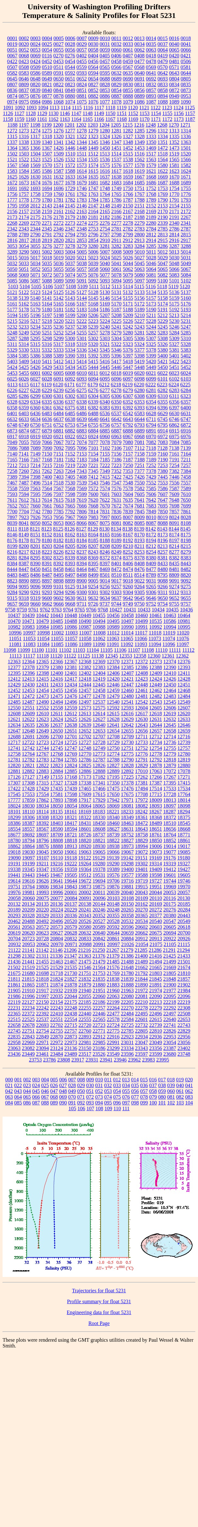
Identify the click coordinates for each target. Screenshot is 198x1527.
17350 (113, 782)
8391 (47, 563)
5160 (186, 298)
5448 (139, 367)
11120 (56, 656)
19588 (141, 875)
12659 (183, 731)
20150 (127, 904)
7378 (151, 471)
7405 (70, 477)
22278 (141, 1008)
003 (36, 1079)
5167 (81, 303)
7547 (116, 482)
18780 (14, 840)
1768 (151, 194)
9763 (56, 609)
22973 (70, 1042)
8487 (47, 575)
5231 (186, 321)
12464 (169, 690)
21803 (155, 973)
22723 (99, 1025)
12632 (169, 719)
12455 (56, 690)
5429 (47, 367)
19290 (113, 863)
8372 (105, 557)
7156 (116, 454)
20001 (70, 892)
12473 (42, 696)
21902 (183, 984)
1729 (70, 188)
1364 (12, 148)
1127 (19, 113)
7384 (186, 471)
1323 (93, 136)
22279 (155, 1008)
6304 (93, 396)
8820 (186, 575)
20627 (56, 932)
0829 (116, 84)
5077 (105, 275)
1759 (47, 194)
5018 (47, 257)
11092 (127, 644)
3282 (116, 246)
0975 (24, 102)
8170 (139, 534)
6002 (47, 373)
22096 (183, 996)
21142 (42, 950)
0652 (81, 78)
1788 (139, 200)
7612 (24, 500)
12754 (155, 748)
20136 (56, 904)
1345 (93, 142)
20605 (169, 927)
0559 (81, 67)
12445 (99, 684)
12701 (70, 736)
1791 (174, 200)
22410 (56, 1013)
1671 (186, 177)
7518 (58, 482)
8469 (105, 569)
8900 (81, 580)
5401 (174, 355)
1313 (174, 130)
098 (135, 1102)
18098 (183, 806)
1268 (162, 125)
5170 (116, 303)
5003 (58, 252)
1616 (105, 171)
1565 (174, 159)
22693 (42, 1025)
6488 (93, 413)
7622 (105, 500)
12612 (70, 713)
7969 (81, 517)
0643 (174, 73)
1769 (163, 194)
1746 (81, 188)
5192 (174, 309)
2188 (139, 217)
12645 (169, 725)
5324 (139, 344)
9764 (68, 609)
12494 (56, 702)
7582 (139, 488)
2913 (139, 240)
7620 (93, 500)
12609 (28, 713)
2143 (47, 205)
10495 (113, 621)
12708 (113, 736)
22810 (155, 1031)
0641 (151, 73)
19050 (56, 852)
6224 (174, 384)
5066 (174, 269)
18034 (42, 806)
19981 (28, 892)
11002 (57, 632)
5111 (94, 286)
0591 (58, 73)
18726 (84, 834)
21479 (99, 961)
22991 (113, 1042)
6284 (186, 390)
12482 (155, 696)
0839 (35, 90)
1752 (151, 188)
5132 (128, 292)
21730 (70, 973)
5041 (116, 263)
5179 (35, 309)
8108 (186, 523)
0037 (163, 44)
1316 (24, 136)
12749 (99, 748)
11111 (175, 650)
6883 (81, 430)
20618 (183, 927)
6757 (116, 425)
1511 (81, 153)
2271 (47, 223)
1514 (116, 153)
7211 (186, 459)
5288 (24, 338)
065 (27, 1097)
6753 (70, 425)
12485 (14, 702)
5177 (12, 309)
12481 (141, 696)
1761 (70, 194)
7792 (70, 511)
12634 (14, 725)
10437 (14, 615)
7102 (105, 448)
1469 (151, 148)
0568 (139, 67)
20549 (183, 921)
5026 (128, 257)
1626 (24, 177)
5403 (12, 361)
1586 (47, 171)
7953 (47, 517)
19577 (127, 875)
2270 (35, 223)
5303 (105, 338)
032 (108, 1085)
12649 (42, 731)
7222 (105, 465)
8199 (12, 546)
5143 (70, 298)
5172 (139, 303)
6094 (93, 379)
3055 (35, 246)
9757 (186, 604)
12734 (155, 742)
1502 (12, 153)
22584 (127, 1019)
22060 (99, 996)
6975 (174, 436)
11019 (169, 632)
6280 (139, 390)
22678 (28, 1025)
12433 (56, 684)
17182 (99, 777)
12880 (183, 765)
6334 (35, 402)
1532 (70, 159)
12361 (168, 656)
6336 (58, 402)
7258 (12, 471)
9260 (128, 586)
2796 (93, 234)
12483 (169, 696)
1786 (116, 200)
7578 (128, 488)
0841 (58, 90)
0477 (139, 61)
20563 (28, 927)
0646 (24, 78)
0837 (24, 90)
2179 (70, 217)
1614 (81, 171)
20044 (155, 892)
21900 (169, 984)
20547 (169, 921)
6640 (93, 419)
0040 (174, 44)
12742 (28, 748)
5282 (151, 332)
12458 (99, 690)
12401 (70, 673)
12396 (28, 673)
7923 (24, 517)
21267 (112, 950)
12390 (169, 667)
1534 (81, 159)
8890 (24, 580)
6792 (128, 425)
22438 (70, 1013)
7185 (105, 459)
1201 (70, 125)
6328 (12, 402)
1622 (163, 171)
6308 (139, 396)
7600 (93, 494)
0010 (105, 38)
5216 (24, 321)
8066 (81, 523)
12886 (84, 771)
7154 (93, 454)
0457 (105, 61)
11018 (155, 632)
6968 (139, 436)
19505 (70, 875)
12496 (70, 702)
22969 (28, 1042)
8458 (58, 569)
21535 (70, 967)
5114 (128, 286)
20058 (14, 898)
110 (117, 1108)
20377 (155, 915)
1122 (155, 107)
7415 (105, 477)
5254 (70, 332)
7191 (174, 459)
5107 (59, 286)
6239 (58, 390)
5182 (70, 309)
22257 (99, 1008)
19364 (84, 869)
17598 (70, 794)
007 (72, 1079)
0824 (81, 84)
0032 (116, 44)
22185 (84, 1002)
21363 (84, 956)
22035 (56, 996)
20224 (56, 909)
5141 (47, 298)
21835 (99, 979)
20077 (56, 898)
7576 (116, 488)
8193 (139, 540)
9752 (151, 604)
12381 (70, 667)
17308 (28, 782)
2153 (163, 205)
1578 (139, 165)
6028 (47, 379)
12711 (141, 736)
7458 (186, 477)
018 (171, 1079)
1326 (116, 136)
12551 (28, 707)
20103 (113, 898)
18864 (28, 846)
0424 (35, 61)
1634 (81, 177)
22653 (183, 1019)
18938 (113, 846)
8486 (35, 575)
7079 (116, 442)
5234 (35, 327)
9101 (58, 586)
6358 (12, 407)
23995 (162, 1059)
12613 (84, 713)
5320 (93, 344)
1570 (47, 165)
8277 (174, 552)
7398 (35, 477)
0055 (58, 50)
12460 (127, 690)
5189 (139, 309)
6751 (47, 425)
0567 (128, 67)
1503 (24, 153)
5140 (35, 298)
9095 (24, 586)
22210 (141, 1002)
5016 (24, 257)
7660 (35, 505)
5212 (163, 315)
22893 (84, 1036)
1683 (116, 182)
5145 (93, 298)
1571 (58, 165)
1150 (110, 113)
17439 (70, 788)
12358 (139, 656)
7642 (151, 500)
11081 (15, 644)
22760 (84, 1031)
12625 (70, 719)
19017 (183, 846)
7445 (163, 477)
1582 (186, 165)
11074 (168, 638)
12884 (56, 771)
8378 (139, 557)
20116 (169, 898)
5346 (116, 350)
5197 (47, 315)
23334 (127, 1048)
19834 (56, 886)
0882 (93, 96)
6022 (163, 373)
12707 (99, 736)
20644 (113, 932)
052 (99, 1091)
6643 (128, 419)
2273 (70, 223)
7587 (174, 488)
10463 (169, 615)
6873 (12, 430)
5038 (81, 263)
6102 (174, 379)
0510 (47, 67)
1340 (47, 142)
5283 (163, 332)
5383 (186, 350)
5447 (128, 367)
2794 (70, 234)
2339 (163, 223)
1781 (58, 200)
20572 (42, 927)
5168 (93, 303)
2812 (151, 234)
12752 (141, 748)
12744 (42, 748)
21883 (113, 984)
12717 (14, 742)
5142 (58, 298)
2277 (116, 223)
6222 (151, 384)
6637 (58, 419)
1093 (31, 107)
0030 (93, 44)
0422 (12, 61)
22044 (70, 996)
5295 (35, 338)
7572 (93, 488)
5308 (163, 338)
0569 (151, 67)
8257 (163, 552)
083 (189, 1097)
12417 (70, 679)
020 (189, 1079)
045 (36, 1091)
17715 (155, 794)
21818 (42, 979)
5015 (12, 257)
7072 (70, 442)
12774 (113, 754)
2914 (151, 240)
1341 (58, 142)
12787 (99, 759)
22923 (127, 1036)
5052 (35, 269)
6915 (174, 430)
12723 (42, 742)
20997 (113, 944)
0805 (186, 78)
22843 (28, 1036)
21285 (141, 950)
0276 (70, 55)
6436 (35, 413)
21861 (14, 984)
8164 (93, 534)
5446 (116, 367)
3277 (58, 246)
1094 (43, 107)
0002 (24, 38)
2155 (186, 205)
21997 (42, 996)
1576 (116, 165)
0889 (139, 96)
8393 (70, 563)
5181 (58, 309)
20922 (169, 938)
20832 (70, 938)
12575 (99, 707)
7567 (58, 488)
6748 (12, 425)
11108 (147, 650)
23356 (155, 1048)
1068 (58, 102)
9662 (47, 604)
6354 (151, 402)
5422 (174, 361)
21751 (84, 973)
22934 (141, 1036)
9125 (70, 586)
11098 (10, 650)
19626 (42, 881)
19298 (127, 863)
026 (54, 1085)
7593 (12, 494)
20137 (70, 904)
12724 (56, 742)
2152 (151, 205)
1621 (151, 171)
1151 (122, 113)
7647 (163, 500)
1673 (24, 182)
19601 (169, 875)
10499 (141, 621)
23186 (99, 1048)
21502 (14, 967)
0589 (47, 73)
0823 (70, 84)
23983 (148, 1059)
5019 (58, 257)
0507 (12, 67)
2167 (128, 211)
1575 (105, 165)
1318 (47, 136)
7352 (116, 471)
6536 (105, 413)
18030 (28, 806)
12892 (127, 771)
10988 (99, 627)
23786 (49, 1059)
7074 (81, 442)
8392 (58, 563)
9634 (105, 598)
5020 (70, 257)
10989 (113, 627)
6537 (116, 413)
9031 (151, 580)
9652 (174, 598)
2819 (47, 240)
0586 (35, 73)
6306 (116, 396)
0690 (128, 78)
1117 (99, 107)
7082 (151, 442)
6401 (12, 413)
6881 (58, 430)
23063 (14, 1048)
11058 (85, 638)
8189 (116, 540)
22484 (127, 1013)
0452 (47, 61)
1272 (12, 130)
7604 (128, 494)
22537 (42, 1019)
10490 (84, 621)
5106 (48, 286)
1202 (81, 125)
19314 (155, 863)
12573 (84, 707)
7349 (105, 471)
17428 (28, 788)
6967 (128, 436)
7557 (186, 482)
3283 (128, 246)
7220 (81, 465)
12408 (141, 673)
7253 (163, 465)
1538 (128, 159)
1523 (35, 159)
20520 (70, 921)
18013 (169, 800)
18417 (70, 823)
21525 (42, 967)
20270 (141, 909)
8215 (186, 546)
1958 (24, 205)
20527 (99, 921)
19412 (169, 869)
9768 (103, 609)
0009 (93, 38)
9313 (186, 592)
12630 (141, 719)
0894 (163, 96)
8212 (151, 546)
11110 (161, 650)
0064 (163, 50)
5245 (163, 327)
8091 (174, 523)
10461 (155, 615)
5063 (139, 269)
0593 (81, 73)
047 (54, 1091)
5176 (186, 303)
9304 (128, 592)
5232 (12, 327)
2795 (81, 234)
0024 (35, 44)
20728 (42, 938)
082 (180, 1097)
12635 (28, 725)
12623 (42, 719)
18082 (141, 806)
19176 (169, 857)
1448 (81, 148)
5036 (58, 263)
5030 (174, 257)
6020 (139, 373)
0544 (70, 67)
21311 (42, 956)
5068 (12, 275)
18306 (28, 817)
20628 (70, 932)
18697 (42, 834)
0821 (47, 84)
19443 (28, 875)
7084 (174, 442)
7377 (139, 471)
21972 (141, 990)
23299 (113, 1048)
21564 (99, 967)
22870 (56, 1036)
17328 (70, 782)
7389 (12, 477)
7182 (70, 459)
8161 (58, 534)
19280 (99, 863)
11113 (15, 656)
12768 (56, 754)
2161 (58, 211)
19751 (14, 886)
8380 (151, 557)
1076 (93, 102)
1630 (35, 177)
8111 (12, 529)
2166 (116, 211)
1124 (178, 107)
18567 (42, 829)
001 (18, 1079)
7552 (151, 482)
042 (9, 1091)
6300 (47, 396)
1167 (110, 119)
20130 (183, 898)
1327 (128, 136)
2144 (58, 205)
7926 (35, 517)
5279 (116, 332)
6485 (70, 413)
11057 (71, 638)
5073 (58, 275)
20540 (155, 921)
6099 (151, 379)
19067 (127, 852)
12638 (70, 725)
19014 (169, 846)
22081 (141, 996)
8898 (58, 580)
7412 (93, 477)
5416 (105, 361)
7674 (128, 505)
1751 (139, 188)
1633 (70, 177)
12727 (84, 742)
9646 (151, 598)
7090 (47, 448)
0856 (139, 90)
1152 (133, 113)
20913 (155, 938)
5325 (151, 344)
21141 (28, 950)
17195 (113, 777)
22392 (42, 1013)
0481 (174, 61)
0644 (186, 73)
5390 (70, 355)
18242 (141, 811)
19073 (155, 852)
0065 (174, 50)
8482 (186, 569)
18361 (141, 817)
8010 (151, 517)
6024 (186, 373)
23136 (70, 1048)
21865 (28, 984)
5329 (12, 350)
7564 (47, 488)
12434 (70, 684)
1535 (93, 159)
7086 (12, 448)
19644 (70, 881)
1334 (163, 136)
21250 (98, 950)
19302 (141, 863)
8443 (186, 563)
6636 (47, 419)
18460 (113, 823)
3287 (174, 246)
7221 (93, 465)
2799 (128, 234)
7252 (151, 465)
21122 (14, 950)
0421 (186, 55)
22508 (183, 1013)
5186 (105, 309)
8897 (47, 580)
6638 (70, 419)
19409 (155, 869)
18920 (84, 846)
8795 (163, 575)
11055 (57, 638)
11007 (85, 632)
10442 (42, 615)
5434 (70, 367)
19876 (113, 886)
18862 (14, 846)
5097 (139, 280)
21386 (127, 956)
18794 (28, 840)
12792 (155, 759)
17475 (113, 788)
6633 (24, 419)
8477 (151, 569)
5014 (186, 252)
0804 (174, 78)
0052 (24, 50)
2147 (93, 205)
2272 (58, 223)
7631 (116, 500)
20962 (42, 944)
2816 (12, 240)
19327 (183, 863)
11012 (113, 632)
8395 (93, 563)
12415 (42, 679)
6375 (70, 407)
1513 (105, 153)
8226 (58, 552)
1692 (24, 188)
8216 (12, 552)
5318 (70, 344)
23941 (106, 1059)
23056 (183, 1042)
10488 (70, 621)
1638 (116, 177)
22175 (70, 1002)
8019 (163, 517)
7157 (128, 454)
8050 (35, 523)
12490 (42, 702)
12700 (56, 736)
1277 (70, 130)
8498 (81, 575)
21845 (155, 979)
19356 (56, 869)
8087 (151, 523)
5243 (139, 327)
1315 (12, 136)
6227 (24, 390)
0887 (116, 96)
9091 (174, 580)
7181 (58, 459)
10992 (155, 627)
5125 (58, 292)
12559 (70, 707)
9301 (93, 592)
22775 (113, 1031)
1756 (12, 194)
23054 (169, 1042)
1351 (163, 142)
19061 (70, 852)
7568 (70, 488)
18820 (84, 840)
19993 (42, 892)
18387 (28, 823)
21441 (28, 961)
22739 (155, 1025)
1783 (81, 200)
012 (117, 1079)
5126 (70, 292)
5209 (128, 315)
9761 (33, 609)
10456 (113, 615)
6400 (186, 407)
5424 (12, 367)
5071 (35, 275)
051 (90, 1091)
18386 (14, 823)
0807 (12, 84)
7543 (93, 482)
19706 (113, 881)
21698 (42, 973)
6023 (174, 373)
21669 (169, 967)
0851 (81, 90)
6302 (70, 396)
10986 (70, 627)
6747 (186, 419)
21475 (84, 961)
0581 (186, 67)
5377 (139, 350)
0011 (116, 38)
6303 (81, 396)
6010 (81, 373)
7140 (12, 454)
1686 (151, 182)
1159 (19, 119)
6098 (139, 379)
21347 (70, 956)
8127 (81, 529)
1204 (104, 125)
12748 (84, 748)
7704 (24, 511)
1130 (54, 113)
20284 (183, 909)
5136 (174, 292)
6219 (127, 384)
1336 (186, 136)
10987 (84, 627)
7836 (116, 511)
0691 (139, 78)
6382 (93, 407)
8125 (58, 529)
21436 (14, 961)
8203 (47, 546)
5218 (47, 321)
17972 (141, 800)
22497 (169, 1013)
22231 (14, 1008)
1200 (58, 125)
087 (36, 1102)
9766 (91, 609)
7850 (163, 511)
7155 (105, 454)
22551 (56, 1019)
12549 (183, 702)
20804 (56, 938)
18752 (127, 834)
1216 (139, 125)
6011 (93, 373)
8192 (128, 540)
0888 (128, 96)
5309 (174, 338)
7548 (128, 482)
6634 (35, 419)
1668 (151, 177)
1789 (151, 200)
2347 (70, 228)
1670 (174, 177)
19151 (141, 857)
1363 (186, 142)
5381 (174, 350)
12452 (14, 690)
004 (45, 1079)
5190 (151, 309)
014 (135, 1079)
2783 (139, 228)
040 (180, 1085)
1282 (128, 130)
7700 (12, 511)
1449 (93, 148)
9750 (139, 604)
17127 (28, 777)
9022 (139, 580)
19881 (127, 886)
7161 (174, 454)
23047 (141, 1042)
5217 (35, 321)
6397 (174, 407)
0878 (58, 96)
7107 (128, 448)
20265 (127, 909)
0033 (128, 44)
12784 (56, 759)
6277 (105, 390)
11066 (141, 638)
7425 (128, 477)
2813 (163, 234)
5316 (47, 344)
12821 (28, 765)
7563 (35, 488)
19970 (183, 886)
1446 (70, 148)
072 (90, 1097)
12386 (141, 667)
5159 (174, 298)
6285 (12, 396)
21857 (183, 979)
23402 (183, 1048)
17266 (155, 777)
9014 (105, 580)
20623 (42, 932)
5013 (174, 252)
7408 (81, 477)
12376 (183, 661)
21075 (155, 944)
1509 (58, 153)
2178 (58, 217)
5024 (105, 257)
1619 (139, 171)
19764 (28, 886)
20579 (70, 927)
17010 (141, 771)
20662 (141, 932)
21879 (84, 984)
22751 (28, 1031)
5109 (82, 286)
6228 (35, 390)
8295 (35, 557)
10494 (99, 621)
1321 (70, 136)
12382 (84, 667)
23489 (70, 1054)
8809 (174, 575)
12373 (155, 661)
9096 (35, 586)
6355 (163, 402)
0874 (12, 96)
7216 (58, 465)
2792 (58, 234)
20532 (127, 921)
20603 (155, 927)
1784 (93, 200)
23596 (127, 1054)
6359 (24, 407)
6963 (116, 436)
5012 (163, 252)
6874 (24, 430)
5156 (139, 298)
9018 (128, 580)
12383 (99, 667)
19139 (112, 857)
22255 (84, 1008)
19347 (42, 869)
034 (126, 1085)
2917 (186, 240)
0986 (47, 102)
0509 (35, 67)
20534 (141, 921)
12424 (155, 679)
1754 (174, 188)
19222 (70, 863)
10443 (56, 615)
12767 (42, 754)
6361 (47, 407)
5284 (174, 332)
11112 (188, 650)
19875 (99, 886)
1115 (77, 107)
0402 (81, 55)
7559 (24, 488)
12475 (56, 696)
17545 (14, 794)
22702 (56, 1025)
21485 (113, 961)
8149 (24, 534)
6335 (47, 402)
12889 (113, 771)
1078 (116, 102)
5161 (12, 303)
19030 (28, 852)
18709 (56, 834)
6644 (139, 419)
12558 (56, 707)
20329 (42, 915)
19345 (28, 869)
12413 (28, 679)
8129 (93, 529)
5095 (128, 280)
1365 (24, 148)
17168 (70, 777)
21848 (169, 979)
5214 (186, 315)
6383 (105, 407)
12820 (14, 765)
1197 (24, 125)
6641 (105, 419)
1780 (47, 200)
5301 (81, 338)
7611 (12, 500)
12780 (183, 754)
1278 (81, 130)
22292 (169, 1008)
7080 (128, 442)
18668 (183, 829)
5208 (116, 315)
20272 (155, 909)
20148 (113, 904)
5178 (24, 309)
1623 (174, 171)
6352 (128, 402)
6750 (35, 425)
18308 (42, 817)
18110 (28, 811)
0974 (12, 102)
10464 (183, 615)
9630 (70, 598)
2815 (186, 234)
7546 (105, 482)
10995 (183, 627)
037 (153, 1085)
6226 (12, 390)
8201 (35, 546)
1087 (151, 102)
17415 (183, 782)
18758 (141, 834)
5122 (24, 292)
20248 (113, 909)
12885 (70, 771)
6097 (128, 379)
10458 (127, 615)
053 (108, 1091)
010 (99, 1079)
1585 (35, 171)
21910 (28, 990)
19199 (28, 863)
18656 (169, 829)
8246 (105, 552)
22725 (127, 1025)
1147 (76, 113)
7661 (47, 505)
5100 (163, 280)
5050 (12, 269)
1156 (179, 113)
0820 (35, 84)
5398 (139, 355)
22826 (169, 1031)
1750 (128, 188)
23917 (77, 1059)
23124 (56, 1048)
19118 (70, 857)
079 (153, 1097)
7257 (186, 465)
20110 (155, 898)
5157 (151, 298)
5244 (151, 327)
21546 (84, 967)
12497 (84, 702)
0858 (163, 90)
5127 (81, 292)
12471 (14, 696)
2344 (35, 228)
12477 (84, 696)
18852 (169, 840)
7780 (47, 511)
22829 (183, 1031)
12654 (113, 731)
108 (99, 1108)
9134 (81, 586)
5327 (174, 344)
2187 (128, 217)
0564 (93, 67)
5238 (81, 327)
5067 (186, 269)
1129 (42, 113)
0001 (12, 38)
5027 (139, 257)
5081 (151, 275)
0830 (128, 84)
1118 (110, 107)
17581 (56, 794)
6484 (58, 413)
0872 (174, 90)
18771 (183, 834)
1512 (93, 153)
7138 (174, 448)
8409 (151, 563)
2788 (12, 234)
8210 (128, 546)
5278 (105, 332)
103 (180, 1102)
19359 (70, 869)
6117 (35, 384)
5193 (186, 309)
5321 (105, 344)
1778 (24, 200)
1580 (163, 165)
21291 (169, 950)
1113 (54, 107)
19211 (42, 863)
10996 (15, 632)
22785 (127, 1031)
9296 (70, 592)
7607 (163, 494)
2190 (163, 217)
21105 (170, 944)
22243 (56, 1008)
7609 (174, 494)
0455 (81, 61)
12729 (113, 742)
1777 (12, 200)
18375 (183, 817)
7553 (163, 482)
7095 (70, 448)
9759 (22, 609)
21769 (113, 973)
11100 (38, 650)
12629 (127, 719)
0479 (163, 61)
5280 (128, 332)
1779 (35, 200)
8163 (81, 534)
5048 (174, 263)
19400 (127, 869)
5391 (81, 355)
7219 (70, 465)
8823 (12, 580)
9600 (47, 598)
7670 (105, 505)
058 (153, 1091)
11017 (141, 632)
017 (162, 1079)
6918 (24, 436)
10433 (144, 609)
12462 (155, 690)
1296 (151, 130)
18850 (155, 840)
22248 (70, 1008)
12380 (56, 667)
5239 (93, 327)
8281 (12, 557)
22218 (169, 1002)
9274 (174, 586)
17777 (14, 800)
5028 (151, 257)
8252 (128, 552)
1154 (156, 113)
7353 (128, 471)
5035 (47, 263)
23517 (84, 1054)
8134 (116, 529)
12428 (183, 679)
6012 (105, 373)
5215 (12, 321)
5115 (139, 286)
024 (36, 1085)
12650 (56, 731)
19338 (14, 869)
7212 (12, 465)
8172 (151, 534)
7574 (105, 488)
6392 (128, 407)
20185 (183, 904)
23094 (42, 1048)
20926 (183, 938)
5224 (105, 321)
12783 (42, 759)
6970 (151, 436)
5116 (151, 286)
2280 (151, 223)
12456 (70, 690)
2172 (186, 211)
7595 (35, 494)
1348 (128, 142)
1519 (174, 153)
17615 (99, 794)
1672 (12, 182)
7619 (81, 500)
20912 (141, 938)
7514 (47, 482)
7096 (82, 448)
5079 (128, 275)
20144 (99, 904)
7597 (58, 494)
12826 (99, 765)
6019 (128, 373)
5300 (70, 338)
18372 (169, 817)
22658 (14, 1025)
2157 (24, 211)
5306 (139, 338)
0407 (128, 55)
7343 (81, 471)
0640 (139, 73)
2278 (128, 223)
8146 (12, 534)
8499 (93, 575)
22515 (14, 1019)
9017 (116, 580)
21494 (155, 961)
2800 (139, 234)
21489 (141, 961)
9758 (10, 609)
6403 (24, 413)
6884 (93, 430)
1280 (105, 130)
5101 (174, 280)
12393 (183, 667)
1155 (167, 113)
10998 (43, 632)
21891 (155, 984)
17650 (113, 794)
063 (9, 1097)
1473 (174, 148)
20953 (28, 944)
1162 (54, 119)
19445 (42, 875)
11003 (71, 632)
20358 (127, 915)
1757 (24, 194)
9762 (45, 609)
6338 (81, 402)
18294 (183, 811)
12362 (182, 656)
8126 (70, 529)
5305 (128, 338)
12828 (127, 765)
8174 (174, 534)
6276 (93, 390)
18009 (155, 800)
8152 (47, 534)
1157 (190, 113)
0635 (128, 73)
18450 (99, 823)
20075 (42, 898)
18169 (84, 811)
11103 (79, 650)
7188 (139, 459)
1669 (163, 177)
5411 (47, 361)
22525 (28, 1019)
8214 (174, 546)
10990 (127, 627)
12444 (84, 684)
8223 (47, 552)
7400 (47, 477)
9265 (151, 586)
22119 (14, 1002)
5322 (116, 344)
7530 (70, 482)
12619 (169, 713)
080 (162, 1097)
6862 (174, 425)
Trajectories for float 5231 (99, 1290)
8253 (139, 552)
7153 (81, 454)
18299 (14, 817)
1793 (186, 200)
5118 (162, 286)
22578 (113, 1019)
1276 (58, 130)
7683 (151, 505)
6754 (81, 425)
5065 (163, 269)
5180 (47, 309)
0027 (58, 44)
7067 (58, 442)
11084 (43, 644)
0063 (151, 50)
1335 (174, 136)
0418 (151, 55)
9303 (116, 592)
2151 (139, 205)
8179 (35, 540)
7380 (163, 471)
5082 (163, 275)
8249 (116, 552)
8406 (128, 563)
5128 (93, 292)
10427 (115, 609)
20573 (56, 927)
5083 (174, 275)
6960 (105, 436)
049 (72, 1091)
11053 (29, 638)
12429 (14, 684)
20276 (169, 909)
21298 (14, 956)
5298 (47, 338)
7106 (117, 448)
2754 (105, 228)
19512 (84, 875)
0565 (105, 67)
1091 (8, 107)
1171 (156, 119)
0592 (70, 73)
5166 (70, 303)
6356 (174, 402)
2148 (105, 205)
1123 (167, 107)
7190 (163, 459)
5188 (128, 309)
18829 (141, 840)
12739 (183, 742)
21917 (42, 990)
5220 (58, 321)
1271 (185, 125)
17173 (84, 777)
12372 (141, 661)
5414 (81, 361)
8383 (186, 557)
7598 (70, 494)
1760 (58, 194)
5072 (47, 275)
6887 (116, 430)
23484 (56, 1054)
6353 (139, 402)
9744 (116, 604)
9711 (81, 604)
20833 (84, 938)
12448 (141, 684)
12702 (84, 736)
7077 (93, 442)
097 (126, 1102)
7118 (151, 448)
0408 (139, 55)
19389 (113, 869)
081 (171, 1097)
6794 (151, 425)
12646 (183, 725)
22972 (56, 1042)
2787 (186, 228)
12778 (155, 754)
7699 (186, 505)
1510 (70, 153)
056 (135, 1091)
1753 (163, 188)
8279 (186, 552)
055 (126, 1091)
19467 (56, 875)
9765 (80, 609)
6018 (116, 373)
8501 (105, 575)
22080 (127, 996)
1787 (128, 200)
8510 (116, 575)
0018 (186, 38)
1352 (174, 142)
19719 (141, 881)
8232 (70, 552)
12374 (169, 661)
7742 (35, 511)
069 (63, 1097)
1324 (105, 136)
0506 (186, 61)
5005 (81, 252)
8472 (116, 569)
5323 (128, 344)
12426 (169, 679)
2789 (24, 234)
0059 (105, 50)
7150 (47, 454)
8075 (105, 523)
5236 (58, 327)
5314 (24, 344)
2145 (70, 205)
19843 (70, 886)
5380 (163, 350)
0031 (105, 44)
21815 (28, 979)
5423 (186, 361)
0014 (151, 38)
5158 (163, 298)
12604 (141, 707)
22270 (127, 1008)
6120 (58, 384)
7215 (47, 465)
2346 (58, 228)
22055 (84, 996)
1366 (35, 148)
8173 (163, 534)
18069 (113, 806)
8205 (70, 546)
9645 (139, 598)
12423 (141, 679)
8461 (70, 569)
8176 (12, 540)
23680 (169, 1054)
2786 (174, 228)
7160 (163, 454)
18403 (56, 823)
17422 (14, 788)
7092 (59, 448)
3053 (12, 246)
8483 (12, 575)
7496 (35, 482)
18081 (127, 806)
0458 (116, 61)
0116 (47, 55)
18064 (84, 806)
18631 (127, 829)
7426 (139, 477)
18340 (113, 817)
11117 (29, 656)
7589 (186, 488)
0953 (186, 96)
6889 (139, 430)
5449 (151, 367)
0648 (35, 78)
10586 (169, 621)
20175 (169, 904)
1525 (47, 159)
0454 (70, 61)
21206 (70, 950)
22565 (99, 1019)
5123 (35, 292)
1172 (167, 119)
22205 (127, 1002)
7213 (24, 465)
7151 (58, 454)
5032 (12, 263)
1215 (127, 125)
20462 (14, 921)
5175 (174, 303)
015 (144, 1079)
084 (9, 1102)
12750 (113, 748)
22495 (141, 1013)
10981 (183, 621)
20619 (14, 932)
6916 (186, 430)
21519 (28, 967)
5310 (186, 338)
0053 (35, 50)
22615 (155, 1019)
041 (189, 1085)
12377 (14, 667)
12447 (127, 684)
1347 (116, 142)
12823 (56, 765)
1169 (133, 119)
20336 (70, 915)
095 (108, 1102)
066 (36, 1097)
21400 (141, 956)
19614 (14, 881)
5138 (12, 298)
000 (9, 1079)
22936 (155, 1036)
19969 (169, 886)
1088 (163, 102)
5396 (116, 355)
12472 (28, 696)
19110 (56, 857)
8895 (35, 580)
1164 (76, 119)
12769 (70, 754)
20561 (14, 927)
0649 (47, 78)
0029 (81, 44)
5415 (93, 361)
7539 (81, 482)
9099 (47, 586)
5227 (139, 321)
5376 (128, 350)
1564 (163, 159)
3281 (105, 246)
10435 (172, 609)
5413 (70, 361)
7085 (186, 442)
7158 (139, 454)
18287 (169, 811)
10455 (99, 615)
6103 (186, 379)
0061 (128, 50)
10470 (14, 621)
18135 (56, 811)
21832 (84, 979)
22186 (99, 1002)
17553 (28, 794)
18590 (56, 829)
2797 (105, 234)
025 (45, 1085)
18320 (56, 817)
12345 (111, 656)
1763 (93, 194)
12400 (56, 673)
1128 (31, 113)
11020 (183, 632)
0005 (58, 38)
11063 (113, 638)
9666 (58, 604)
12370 (113, 661)
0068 (24, 55)
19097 (28, 857)
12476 (70, 696)
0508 (24, 67)
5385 (24, 355)
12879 (169, 765)
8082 (128, 523)
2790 (35, 234)
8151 (35, 534)
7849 (151, 511)
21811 (14, 979)
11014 (127, 632)
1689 (186, 182)
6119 (46, 384)
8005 (116, 517)
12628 (113, 719)
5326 (163, 344)
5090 (70, 280)
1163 (65, 119)
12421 (127, 679)
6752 (58, 425)
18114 (42, 811)
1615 (93, 171)
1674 (35, 182)
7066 (47, 442)
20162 (141, 904)
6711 (151, 419)
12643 (141, 725)
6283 (174, 390)
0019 (12, 44)
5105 (36, 286)
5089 (58, 280)
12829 (141, 765)
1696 (58, 188)
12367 (70, 661)
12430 (28, 684)
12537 (99, 702)
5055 (58, 269)
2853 (81, 240)
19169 (155, 857)
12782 (28, 759)
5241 (116, 327)
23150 (84, 1048)
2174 (24, 217)
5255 (81, 332)
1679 (81, 182)
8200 (24, 546)
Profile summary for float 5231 (99, 1301)
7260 (24, 471)
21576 (113, 967)
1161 (42, 119)
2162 (70, 211)
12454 (42, 690)
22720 (84, 1025)
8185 (93, 540)
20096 (99, 898)
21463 (56, 961)
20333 (56, 915)
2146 (81, 205)
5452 (186, 367)
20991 (99, 944)
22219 (183, 1002)
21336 (56, 956)
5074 (70, 275)
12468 (183, 690)
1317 (35, 136)
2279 (139, 223)
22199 (113, 1002)
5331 (35, 350)
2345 (47, 228)
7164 (186, 454)
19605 (183, 875)
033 (117, 1085)
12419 (99, 679)
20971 (71, 944)
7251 (139, 465)
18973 (127, 846)
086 (27, 1102)
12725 (70, 742)
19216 (56, 863)
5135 (163, 292)
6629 (163, 413)
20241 (84, 909)
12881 (14, 771)
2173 (12, 217)
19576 (113, 875)
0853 (105, 90)
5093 (105, 280)
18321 (70, 817)
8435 (174, 563)
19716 (127, 881)
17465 (84, 788)
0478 (151, 61)
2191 (174, 217)
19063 (84, 852)
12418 (84, 679)
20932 (14, 944)
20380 (169, 915)
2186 (116, 217)
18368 (155, 817)
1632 (58, 177)
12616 (127, 713)
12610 (42, 713)
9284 (12, 592)
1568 (24, 165)
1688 (174, 182)
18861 (183, 840)
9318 (24, 598)
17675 (127, 794)
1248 (151, 125)
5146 (105, 298)
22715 (70, 1025)
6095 (105, 379)
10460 (141, 615)
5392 (93, 355)
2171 (174, 211)
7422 (116, 477)
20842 (99, 938)
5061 (116, 269)
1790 (163, 200)
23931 (92, 1059)
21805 (169, 973)
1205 (116, 125)
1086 (139, 102)
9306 (151, 592)
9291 (35, 592)
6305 (105, 396)
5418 (128, 361)
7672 (116, 505)
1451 (116, 148)
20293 (14, 915)
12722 (28, 742)
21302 (28, 956)
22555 (84, 1019)
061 (180, 1091)
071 (81, 1097)
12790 (127, 759)
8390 (35, 563)
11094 (154, 644)
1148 (88, 113)
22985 (99, 1042)
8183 (70, 540)
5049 (186, 263)
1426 (58, 148)
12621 (14, 719)
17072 (169, 771)
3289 (12, 252)
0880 (70, 96)
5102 (186, 280)
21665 (155, 967)
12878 (155, 765)
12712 (155, 736)
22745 (14, 1031)
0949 (174, 96)
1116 (88, 107)
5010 (139, 252)
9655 (186, 598)
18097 (169, 806)
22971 (42, 1042)
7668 (93, 505)
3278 (70, 246)
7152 (70, 454)
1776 (186, 194)
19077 (169, 852)
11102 (65, 650)
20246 (99, 909)
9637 (116, 598)
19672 (84, 881)
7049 (12, 442)
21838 (113, 979)
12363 (14, 661)
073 (99, 1097)
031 (99, 1085)
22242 (42, 1008)
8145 (185, 529)
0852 (93, 90)
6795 (163, 425)
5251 (47, 332)
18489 (155, 823)
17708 (141, 794)
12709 (127, 736)
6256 (70, 390)
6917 (12, 436)
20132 (14, 904)
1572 (70, 165)
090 (63, 1102)
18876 (42, 846)
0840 (47, 90)
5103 (13, 286)
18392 (42, 823)
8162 (70, 534)
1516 (139, 153)
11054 (43, 638)
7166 (24, 459)
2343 (24, 228)
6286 (24, 396)
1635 (93, 177)
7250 (128, 465)
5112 (105, 286)
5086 (24, 280)
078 (144, 1097)
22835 (14, 1036)
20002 (84, 892)
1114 (66, 107)
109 (108, 1108)
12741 (14, 748)
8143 (162, 529)
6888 (128, 430)
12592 (113, 707)
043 (18, 1091)
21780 (127, 973)
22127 (28, 1002)
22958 (14, 1042)
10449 (84, 615)
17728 (169, 794)
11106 (120, 650)
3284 (139, 246)
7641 (139, 500)
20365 (141, 915)
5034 (35, 263)
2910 (105, 240)
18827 (127, 840)
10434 (158, 609)
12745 (56, 748)
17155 (56, 777)
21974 (155, 990)
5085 (12, 280)
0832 (151, 84)
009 (90, 1079)
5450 (163, 367)
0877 (47, 96)
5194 (12, 315)
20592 (113, 927)
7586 (163, 488)
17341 (99, 782)
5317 (58, 344)
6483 (47, 413)
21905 (14, 990)
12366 (56, 661)
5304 (116, 338)
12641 (113, 725)
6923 (81, 436)
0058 (93, 50)
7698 (174, 505)
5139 (24, 298)
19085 (183, 852)
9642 (128, 598)
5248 (12, 332)
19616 (28, 881)
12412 (14, 679)
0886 (105, 96)
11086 (71, 644)
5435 (81, 367)
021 (9, 1085)
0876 (35, 96)
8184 (81, 540)
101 (162, 1102)
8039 (12, 523)
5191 (163, 309)
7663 (58, 505)
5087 (35, 280)
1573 (81, 165)
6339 (93, 402)
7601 (105, 494)
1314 (186, 130)
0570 (163, 67)
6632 (12, 419)
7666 (81, 505)
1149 (99, 113)
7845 (139, 511)
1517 (151, 153)
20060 (28, 898)
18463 (127, 823)
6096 (116, 379)
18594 (70, 829)
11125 (83, 656)
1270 (174, 125)
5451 (174, 367)
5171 (128, 303)
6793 (139, 425)
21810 (183, 973)
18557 (28, 829)
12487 (28, 702)
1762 (81, 194)
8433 (163, 563)
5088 (47, 280)
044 (27, 1091)
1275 (47, 130)
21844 (141, 979)
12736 (169, 742)
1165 (88, 119)
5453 (12, 373)
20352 (99, 915)
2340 (174, 223)
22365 (14, 1013)
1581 (174, 165)
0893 (151, 96)
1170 (144, 119)
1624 (186, 171)
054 (117, 1091)
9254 (93, 586)
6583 (139, 413)
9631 (81, 598)
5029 (163, 257)
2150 (128, 205)
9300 (81, 592)
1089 (174, 102)
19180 (183, 857)
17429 (42, 788)
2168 (139, 211)
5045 (139, 263)
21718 (56, 973)
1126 (8, 113)
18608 (99, 829)
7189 (151, 459)
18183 (98, 811)
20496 (56, 921)
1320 (58, 136)
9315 (12, 598)
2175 (35, 217)
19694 (99, 881)
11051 (15, 638)
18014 (183, 800)
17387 (155, 782)
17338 (84, 782)
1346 (105, 142)
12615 (113, 713)
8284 (24, 557)
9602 (58, 598)
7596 (47, 494)
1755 (186, 188)
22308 (183, 1008)
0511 (58, 67)
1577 (128, 165)
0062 (139, 50)
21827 (70, 979)
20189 (14, 909)
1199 (46, 125)
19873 (84, 886)
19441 (14, 875)
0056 (70, 50)
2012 (35, 205)
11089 (85, 644)
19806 (42, 886)
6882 (70, 430)
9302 (105, 592)
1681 (93, 182)
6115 (24, 384)
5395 (105, 355)
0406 (116, 55)
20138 (84, 904)
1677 (58, 182)
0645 (12, 78)
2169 (151, 211)
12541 (127, 702)
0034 (139, 44)
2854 (93, 240)
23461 (42, 1054)
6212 (104, 384)
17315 (42, 782)
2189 (151, 217)
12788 (113, 759)
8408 (139, 563)
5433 (58, 367)
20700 (183, 932)
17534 (183, 788)
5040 (105, 263)
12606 (169, 707)
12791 (141, 759)
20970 (56, 944)
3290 (24, 252)
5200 (81, 315)
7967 (70, 517)
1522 (24, 159)
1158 (8, 119)
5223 (93, 321)
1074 (70, 102)
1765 (116, 194)
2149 (116, 205)
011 (108, 1079)
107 (90, 1108)
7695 (163, 505)
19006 (155, 846)
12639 (84, 725)
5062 (128, 269)
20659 (127, 932)
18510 (169, 823)
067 (45, 1097)
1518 (163, 153)
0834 (174, 84)
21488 (127, 961)
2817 (24, 240)
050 (81, 1091)
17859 (28, 800)
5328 (186, 344)
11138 (97, 656)
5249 (24, 332)
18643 (141, 829)
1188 (12, 125)
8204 (58, 546)
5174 (163, 303)
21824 (56, 979)
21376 (99, 956)
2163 (81, 211)
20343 (84, 915)
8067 (93, 523)
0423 (24, 61)
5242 (128, 327)
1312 (163, 130)
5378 (151, 350)
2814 (174, 234)
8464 (81, 569)
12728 (99, 742)
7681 (139, 505)
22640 (169, 1019)
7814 (93, 511)
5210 (139, 315)
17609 (84, 794)
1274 (35, 130)
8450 (35, 569)
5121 (12, 292)
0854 (116, 90)
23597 (141, 1054)
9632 (93, 598)
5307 (151, 338)
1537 (116, 159)
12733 (141, 742)
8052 (47, 523)
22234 (28, 1008)
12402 (84, 673)
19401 (141, 869)
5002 (47, 252)
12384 (113, 667)
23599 (155, 1054)
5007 (105, 252)
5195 (24, 315)
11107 (134, 650)
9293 (47, 592)
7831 (105, 511)
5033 (24, 263)
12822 (42, 765)
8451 (47, 569)
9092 (186, 580)
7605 (139, 494)
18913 (70, 846)
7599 (81, 494)
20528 (113, 921)
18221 (112, 811)
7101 (93, 448)
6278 (116, 390)
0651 (70, 78)
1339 (35, 142)
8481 (174, 569)
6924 (93, 436)
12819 (183, 759)
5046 (151, 263)
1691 (12, 188)
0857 (151, 90)
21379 (113, 956)
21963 (127, 990)
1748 (105, 188)
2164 (93, 211)
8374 (116, 557)
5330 (24, 350)
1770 (174, 194)
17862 (42, 800)
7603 (116, 494)
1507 (47, 153)
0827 (93, 84)
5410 (35, 361)
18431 (84, 823)
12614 (99, 713)
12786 (84, 759)
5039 (93, 263)
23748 (183, 1054)
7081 (139, 442)
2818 (35, 240)
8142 (151, 529)
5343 (93, 350)
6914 (163, 430)
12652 (84, 731)
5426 (35, 367)
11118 (42, 656)
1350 (151, 142)
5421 (163, 361)
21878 (70, 984)
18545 (183, 823)
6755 (93, 425)
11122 (70, 656)
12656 (141, 731)
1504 (35, 153)
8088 (163, 523)
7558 (12, 488)
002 (27, 1079)
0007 (81, 38)
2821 (70, 240)
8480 (163, 569)
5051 (24, 269)
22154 (56, 1002)
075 (117, 1097)
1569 (35, 165)
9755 (174, 604)
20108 (127, 898)
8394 (81, 563)
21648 (127, 967)
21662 (141, 967)
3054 (24, 246)
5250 (35, 332)
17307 (14, 782)
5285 (186, 332)
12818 (169, 759)
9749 (128, 604)
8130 (104, 529)
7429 (151, 477)
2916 (174, 240)
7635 (128, 500)
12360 (154, 656)
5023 (93, 257)
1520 (186, 153)
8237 (81, 552)
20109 (141, 898)
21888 (127, 984)
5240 (105, 327)
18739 (113, 834)
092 (81, 1102)
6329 (24, 402)
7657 (24, 505)
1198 (35, 125)
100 (153, 1102)
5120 (185, 286)
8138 (127, 529)
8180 (47, 540)
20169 (155, 904)
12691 (28, 736)
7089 (36, 448)
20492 (42, 921)
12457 (84, 690)
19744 (169, 881)
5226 (128, 321)
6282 (163, 390)
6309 (151, 396)
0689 (116, 78)
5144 (81, 298)
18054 (70, 806)
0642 (163, 73)
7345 (93, 471)
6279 (128, 390)
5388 (47, 355)
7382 (174, 471)
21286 (155, 950)
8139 (139, 529)
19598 (155, 875)
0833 (163, 84)
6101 (163, 379)
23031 (127, 1042)
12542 (141, 702)
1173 (179, 119)
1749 (116, 188)
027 (63, 1085)
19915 (141, 886)
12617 (141, 713)
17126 (14, 777)
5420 (151, 361)
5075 (81, 275)
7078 (105, 442)
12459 (113, 690)
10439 (28, 615)
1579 (151, 165)
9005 (93, 580)
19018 (14, 852)
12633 (183, 719)
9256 (105, 586)
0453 (58, 61)
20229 (70, 909)
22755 (56, 1031)
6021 (151, 373)
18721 (70, 834)
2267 (186, 217)
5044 (128, 263)
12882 (28, 771)
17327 (56, 782)
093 (90, 1102)
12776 (141, 754)
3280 (93, 246)
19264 (84, 863)
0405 (105, 55)
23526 (99, 1054)
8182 (58, 540)
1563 (151, 159)
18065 (99, 806)
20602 (141, 927)
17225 (127, 777)
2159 (47, 211)
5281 (139, 332)
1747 (93, 188)
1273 (24, 130)
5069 (24, 275)
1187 (190, 119)
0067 (12, 55)
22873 (70, 1036)
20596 (127, 927)
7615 (58, 500)
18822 (113, 840)
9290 (24, 592)
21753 (99, 973)
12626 (84, 719)
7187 (128, 459)
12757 (183, 748)
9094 (12, 586)
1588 (70, 171)
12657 (155, 731)
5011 (151, 252)
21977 (169, 990)
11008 (99, 632)
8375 (128, 557)
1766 (128, 194)
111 (126, 1108)
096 (117, 1102)
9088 (163, 580)
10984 (42, 627)
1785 (105, 200)
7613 (35, 500)
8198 (186, 540)
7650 (186, 500)
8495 (58, 575)
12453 (28, 690)
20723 (28, 938)
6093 (81, 379)
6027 (35, 379)
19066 (113, 852)
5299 (58, 338)
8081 (116, 523)
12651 (70, 731)
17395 (169, 782)
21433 (183, 956)
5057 (81, 269)
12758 (14, 754)
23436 (14, 1054)
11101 (51, 650)
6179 (93, 384)
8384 (12, 563)
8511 (128, 575)
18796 (42, 840)
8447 (24, 569)
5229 (163, 321)
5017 (35, 257)
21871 (42, 984)
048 (63, 1091)
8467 (93, 569)
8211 (139, 546)
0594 (93, 73)
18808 (56, 840)
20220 (42, 909)
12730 (127, 742)
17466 (99, 788)
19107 (42, 857)
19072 (141, 852)
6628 (151, 413)
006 (63, 1079)
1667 (139, 177)
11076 (182, 638)
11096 (168, 644)
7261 (35, 471)
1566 (186, 159)
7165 (12, 459)
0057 (81, 50)
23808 (63, 1059)
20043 (141, 892)
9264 (139, 586)
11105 (106, 650)
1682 (105, 182)
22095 (169, 996)
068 (54, 1097)
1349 (139, 142)
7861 (186, 511)
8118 (24, 529)
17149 (42, 777)
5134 (151, 292)
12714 (169, 736)
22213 (155, 1002)
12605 (155, 707)
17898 (70, 800)
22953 (169, 1036)
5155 (128, 298)
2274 (81, 223)
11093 (141, 644)
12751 (127, 748)
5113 (117, 286)
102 (171, 1102)
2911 (116, 240)
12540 (113, 702)
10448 (70, 615)
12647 (14, 731)
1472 (163, 148)
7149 (35, 454)
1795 (12, 205)
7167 (35, 459)
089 (54, 1102)
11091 (113, 644)
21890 (141, 984)
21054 (141, 944)
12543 (155, 702)
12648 (28, 731)
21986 (14, 996)
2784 (151, 228)
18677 (14, 834)
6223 (162, 384)
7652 (12, 505)
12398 (42, 673)
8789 (151, 575)
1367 (47, 148)
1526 (58, 159)
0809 (24, 84)
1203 (93, 125)
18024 (14, 806)
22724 (113, 1025)
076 (126, 1097)
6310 (163, 396)
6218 (116, 384)
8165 (105, 534)
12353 (125, 656)
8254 (151, 552)
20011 (99, 892)
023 (27, 1085)
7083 (163, 442)
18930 (99, 846)
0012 (128, 38)
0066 (186, 50)
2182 (105, 217)
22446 (99, 1013)
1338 (24, 142)
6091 (58, 379)
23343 (141, 1048)
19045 (42, 852)
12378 (28, 667)
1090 (186, 102)
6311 (174, 396)
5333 (58, 350)
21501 (183, 961)
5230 (174, 321)
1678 (70, 182)
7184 (93, 459)
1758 (35, 194)
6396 (163, 407)
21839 (127, 979)
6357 (186, 402)
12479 (113, 696)
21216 (84, 950)
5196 (35, 315)
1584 (24, 171)
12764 (28, 754)
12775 (127, 754)
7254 (174, 465)
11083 (29, 644)
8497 (70, 575)
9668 (70, 604)
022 (18, 1085)
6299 (35, 396)
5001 (35, 252)
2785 (163, 228)
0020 (24, 44)
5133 (139, 292)
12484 (183, 696)
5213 (174, 315)
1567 (12, 165)
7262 (47, 471)
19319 (169, 863)
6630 (174, 413)
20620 (28, 932)
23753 (35, 1059)
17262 (141, 777)
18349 (127, 817)
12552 (42, 707)
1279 (93, 130)
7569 (81, 488)
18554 (14, 829)
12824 (70, 765)
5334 (70, 350)
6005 (58, 373)
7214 (35, 465)
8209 (116, 546)
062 (189, 1091)
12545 (169, 702)
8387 (24, 563)
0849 (70, 90)
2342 (12, 228)
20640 (99, 932)
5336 (81, 350)
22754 (42, 1031)
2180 (81, 217)
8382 (174, 557)
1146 (65, 113)
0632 (116, 73)
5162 (24, 303)
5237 (70, 327)
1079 (128, 102)
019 (180, 1079)
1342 (70, 142)
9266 (163, 586)
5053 (47, 269)
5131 (116, 292)
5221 (70, 321)
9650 (163, 598)
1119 (122, 107)
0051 (12, 50)
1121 (144, 107)
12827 (113, 765)
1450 (105, 148)
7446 (174, 477)
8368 (81, 557)
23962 (134, 1059)
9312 (174, 592)
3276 (47, 246)
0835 (186, 84)
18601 (84, 829)
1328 (139, 136)
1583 (12, 171)
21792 (141, 973)
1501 (186, 148)
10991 (141, 627)
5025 (116, 257)
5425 (24, 367)
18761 (155, 834)
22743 (183, 1025)
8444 (12, 569)
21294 (183, 950)
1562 (139, 159)
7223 (116, 465)
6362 (58, 407)
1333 (151, 136)
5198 (58, 315)
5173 (151, 303)
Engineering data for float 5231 (99, 1312)
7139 (185, 448)
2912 (128, 240)
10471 (28, 621)
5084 (186, 275)
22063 (113, 996)
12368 (84, 661)
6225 (185, 384)
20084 (71, 898)
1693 (35, 188)
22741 (169, 1025)
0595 (105, 73)
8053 (58, 523)
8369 (93, 557)
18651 (155, 829)
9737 (105, 604)
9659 (24, 604)
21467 (70, 961)
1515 (128, 153)
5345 (105, 350)
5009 (128, 252)
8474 (128, 569)
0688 (105, 78)
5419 (139, 361)
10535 (155, 621)
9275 (186, 586)
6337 (70, 402)
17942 (113, 800)
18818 (70, 840)
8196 (163, 540)
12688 (14, 736)
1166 (99, 119)
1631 (47, 177)
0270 (58, 55)
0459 (128, 61)
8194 (151, 540)
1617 (116, 171)
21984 (183, 990)
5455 (24, 373)
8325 (58, 557)
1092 (20, 107)
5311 (12, 344)
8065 (70, 523)
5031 (186, 257)
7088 (24, 448)
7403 (58, 477)
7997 (105, 517)
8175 (186, 534)
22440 (84, 1013)
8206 (81, 546)
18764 (169, 834)
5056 (70, 269)
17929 (99, 800)
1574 (93, 165)
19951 (155, 886)
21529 (56, 967)
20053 (169, 892)
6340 (105, 402)
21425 (169, 956)
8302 (47, 557)
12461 (141, 690)
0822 (58, 84)
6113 (12, 384)
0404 (93, 55)
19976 (14, 892)
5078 (116, 275)
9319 (35, 598)
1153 (144, 113)
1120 (133, 107)
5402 (186, 355)
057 (144, 1091)
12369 (99, 661)
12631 (155, 719)
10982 (14, 627)
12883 (42, 771)
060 (171, 1091)
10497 (127, 621)
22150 (42, 1002)
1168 (122, 119)
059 (162, 1091)
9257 (116, 586)
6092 (70, 379)
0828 (105, 84)
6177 (81, 384)
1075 (81, 102)
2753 (93, 228)
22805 (141, 1031)
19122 (84, 857)
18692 (28, 834)
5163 (35, 303)
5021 (81, 257)
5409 (24, 361)
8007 (128, 517)
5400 (163, 355)
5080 (139, 275)
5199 (70, 315)
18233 (127, 811)
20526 (84, 921)
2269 (24, 223)
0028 (70, 44)
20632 (84, 932)
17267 (169, 777)
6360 (35, 407)
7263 (58, 471)
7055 (24, 442)
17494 (141, 788)
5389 (58, 355)
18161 (70, 811)
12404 (99, 673)
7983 (93, 517)
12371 (127, 661)
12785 (70, 759)
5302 (93, 338)
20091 (85, 898)
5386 (35, 355)
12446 (113, 684)
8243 (93, 552)
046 (45, 1091)
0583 (24, 73)
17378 (127, 782)
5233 (24, 327)
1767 (139, 194)
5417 (116, 361)
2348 (81, 228)
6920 (47, 436)
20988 (85, 944)
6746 (174, 419)
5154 (116, 298)
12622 (28, 719)
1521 (12, 159)
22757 (70, 1031)
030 (90, 1085)
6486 (81, 413)
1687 (163, 182)
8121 (35, 529)
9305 (139, 592)
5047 (163, 263)
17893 (56, 800)
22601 (141, 1019)
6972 (163, 436)
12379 (42, 667)
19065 (99, 852)
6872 (186, 425)
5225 (116, 321)
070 (72, 1097)
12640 (99, 725)
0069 (35, 55)
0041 (186, 44)
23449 (28, 1054)
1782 (70, 200)
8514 (139, 575)
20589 (99, 927)
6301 (58, 396)
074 (108, 1097)
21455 (42, 961)
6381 (81, 407)
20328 (28, 915)
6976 (186, 436)
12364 (28, 661)
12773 (99, 754)
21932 (56, 990)
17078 (183, 771)
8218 (35, 552)
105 (72, 1108)
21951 (99, 990)
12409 (155, 673)
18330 (99, 817)
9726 (93, 604)
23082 (28, 1048)
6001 (35, 373)
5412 (58, 361)
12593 (127, 707)
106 (81, 1108)
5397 (128, 355)
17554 (42, 794)
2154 (174, 205)
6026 (24, 379)
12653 (99, 731)
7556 (174, 482)
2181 (93, 217)
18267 (155, 811)
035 (135, 1085)
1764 (105, 194)
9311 (162, 592)
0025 (47, 44)
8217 (24, 552)
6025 (12, 379)
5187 (116, 309)
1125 (190, 107)
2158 (35, 211)
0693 (163, 78)
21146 (56, 950)
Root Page (99, 1323)
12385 (127, 667)
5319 (81, 344)
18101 (14, 811)
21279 (127, 950)
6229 (47, 390)
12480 (127, 696)
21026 (127, 944)
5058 (93, 269)
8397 (105, 563)
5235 (47, 327)
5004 (70, 252)
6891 (151, 430)
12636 (42, 725)
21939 (70, 990)
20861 (113, 938)
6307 (128, 396)
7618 (70, 500)
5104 (25, 286)
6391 (116, 407)
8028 (186, 517)
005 (54, 1079)
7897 (12, 517)
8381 (163, 557)
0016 (174, 38)
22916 (113, 1036)
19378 (99, 869)
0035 (151, 44)
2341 (186, 223)
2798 (116, 234)
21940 (84, 990)
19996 (56, 892)
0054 (47, 50)
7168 (47, 459)
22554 (70, 1019)
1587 (58, 171)
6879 (47, 430)
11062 (99, 638)
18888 (56, 846)
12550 (14, 707)
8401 (116, 563)
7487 (24, 482)
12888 (99, 771)
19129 (98, 857)
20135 (42, 904)
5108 (71, 286)
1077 (105, 102)
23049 (155, 1042)
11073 (154, 638)
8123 (46, 529)
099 (144, 1102)
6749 (24, 425)
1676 (47, 182)
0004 (47, 38)
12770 (84, 754)
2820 (58, 240)
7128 (162, 448)
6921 (58, 436)
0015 (163, 38)
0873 (186, 90)
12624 (56, 719)
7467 (12, 482)
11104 (92, 650)
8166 (116, 534)
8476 (139, 569)
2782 (128, 228)
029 (81, 1085)
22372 (28, 1013)
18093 (155, 806)
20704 (14, 938)
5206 (93, 315)
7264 (70, 471)
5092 (93, 280)
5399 (151, 355)
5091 (81, 280)
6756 (105, 425)
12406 (113, 673)
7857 (174, 511)
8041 (24, 523)
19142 (127, 857)
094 (99, 1102)
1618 (128, 171)
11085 (57, 644)
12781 (14, 759)
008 (81, 1079)
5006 (93, 252)
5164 (47, 303)
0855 (128, 90)
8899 (70, 580)
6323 (186, 396)
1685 (139, 182)
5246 (174, 327)
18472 (141, 823)
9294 (58, 592)
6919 (35, 436)
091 (72, 1102)
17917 (84, 800)
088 (45, 1102)
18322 (84, 817)
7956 (58, 517)
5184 (93, 309)
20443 (183, 915)
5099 (151, 280)
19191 (14, 863)
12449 (155, 684)
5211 (151, 315)
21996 (28, 996)
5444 (93, 367)
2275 (93, 223)
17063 (155, 771)
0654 (93, 78)
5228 (151, 321)
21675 (14, 973)
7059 (35, 442)
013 (126, 1079)
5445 (105, 367)
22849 (42, 1036)
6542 (128, 413)
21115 (183, 944)
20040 (127, 892)
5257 (93, 332)
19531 (99, 875)
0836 (12, 90)
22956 (183, 1036)
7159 (151, 454)
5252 (58, 332)
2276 (105, 223)
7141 (24, 454)
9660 (35, 604)
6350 (116, 402)
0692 (151, 78)
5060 (105, 269)
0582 (12, 73)
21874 (56, 984)
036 (144, 1085)
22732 (141, 1025)
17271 (183, 777)
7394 (24, 477)
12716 (183, 736)
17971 (127, 800)
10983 (28, 627)
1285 (139, 130)
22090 (155, 996)
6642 (116, 419)
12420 (113, 679)
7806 (81, 511)
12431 (42, 684)
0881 (81, 96)
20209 (28, 909)
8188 (105, 540)
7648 (174, 500)
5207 (105, 315)
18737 (99, 834)
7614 (47, 500)
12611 (56, 713)
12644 (155, 725)
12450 (169, 684)
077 (135, 1097)
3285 (151, 246)
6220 (139, 384)
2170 (163, 211)
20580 (84, 927)
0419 (163, 55)
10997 (29, 632)
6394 (151, 407)
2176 (47, 217)
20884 (127, 938)
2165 (105, 211)
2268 (12, 223)
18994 (141, 846)
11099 (23, 650)
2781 (116, 228)
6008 (70, 373)
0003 (35, 38)
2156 (12, 211)
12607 (183, 707)
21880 (99, 984)
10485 (56, 621)
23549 (113, 1054)
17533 (169, 788)
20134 (28, 904)
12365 (42, 661)
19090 (14, 857)
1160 (31, 119)
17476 (127, 788)
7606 (151, 494)
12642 (127, 725)
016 (153, 1079)
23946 (120, 1059)
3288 (186, 246)
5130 (105, 292)
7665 (70, 505)
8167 (128, 534)
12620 (183, 713)
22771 (99, 1031)
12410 (169, 673)
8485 (24, 575)
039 (171, 1085)
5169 (105, 303)
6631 (186, 413)
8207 (93, 546)
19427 (183, 869)
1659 (128, 177)
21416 (155, 956)
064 (18, 1097)
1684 (128, 182)
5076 (93, 275)
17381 (141, 782)
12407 (127, 673)
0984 (35, 102)
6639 (81, 419)
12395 (14, 673)
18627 (113, 829)
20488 (28, 921)
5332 (47, 350)
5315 (35, 344)
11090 (99, 644)
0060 (116, 50)
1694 (47, 188)
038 (162, 1085)
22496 (155, 1013)
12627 (99, 719)
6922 (70, 436)
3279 (81, 246)
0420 (174, 55)
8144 (174, 529)
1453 (139, 148)
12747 (70, 748)
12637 (56, 725)
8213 (163, 546)
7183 (81, 459)
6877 (35, 430)
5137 (186, 292)
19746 (183, 881)
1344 (81, 142)
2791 (47, 234)
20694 (169, 932)
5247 (186, 327)
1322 (81, 136)
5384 (12, 355)
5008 (116, 252)
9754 (163, 604)
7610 (186, 494)
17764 (183, 794)
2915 (163, 240)
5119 (173, 286)
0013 (139, 38)
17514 (155, 788)
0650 (58, 78)
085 (18, 1102)
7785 (58, 511)
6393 (139, 407)
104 (189, 1102)
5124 (47, 292)
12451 (183, 684)
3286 (163, 246)
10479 (42, 621)
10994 (169, 627)
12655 (127, 731)
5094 (116, 280)
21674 (183, 967)
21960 (113, 990)
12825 (84, 765)
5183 (81, 309)
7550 (139, 482)
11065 (127, 638)
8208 (105, 546)
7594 (24, 494)
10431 (129, 609)
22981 (84, 1042)
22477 (113, 1013)
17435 (56, 788)
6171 (70, 384)
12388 (155, 667)
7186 (116, 459)
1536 (105, 159)
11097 (182, 644)
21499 (169, 961)
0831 (139, 84)
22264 (113, 1008)
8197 (174, 540)
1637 (105, 177)
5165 (58, 303)
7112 (140, 448)
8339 (70, 557)
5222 (81, 321)
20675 (155, 932)
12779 (169, 754)
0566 (116, 67)
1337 (12, 142)
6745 (163, 419)
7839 (128, 511)
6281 (151, 390)
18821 (99, 840)
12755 (169, 748)
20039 (113, 892)
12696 (42, 736)
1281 (116, 130)
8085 (139, 523)
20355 (113, 915)
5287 (12, 338)
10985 (56, 627)
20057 (183, 892)
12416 (56, 679)
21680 (28, 973)
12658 (169, 731)
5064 (151, 269)
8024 (174, 517)
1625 (12, 177)
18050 (56, 806)
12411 (183, 673)
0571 (174, 67)
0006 (70, 38)
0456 (93, 61)
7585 (151, 488)
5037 (70, 263)
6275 (81, 390)
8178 (24, 540)
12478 (99, 696)
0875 (24, 96)
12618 (155, 713)
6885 (105, 430)
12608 (14, 713)
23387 (169, 1048)
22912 (99, 1036)
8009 (139, 517)
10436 (186, 609)
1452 (128, 148)
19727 (155, 881)
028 (72, 1085)
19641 (56, 881)
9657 (12, 604)
